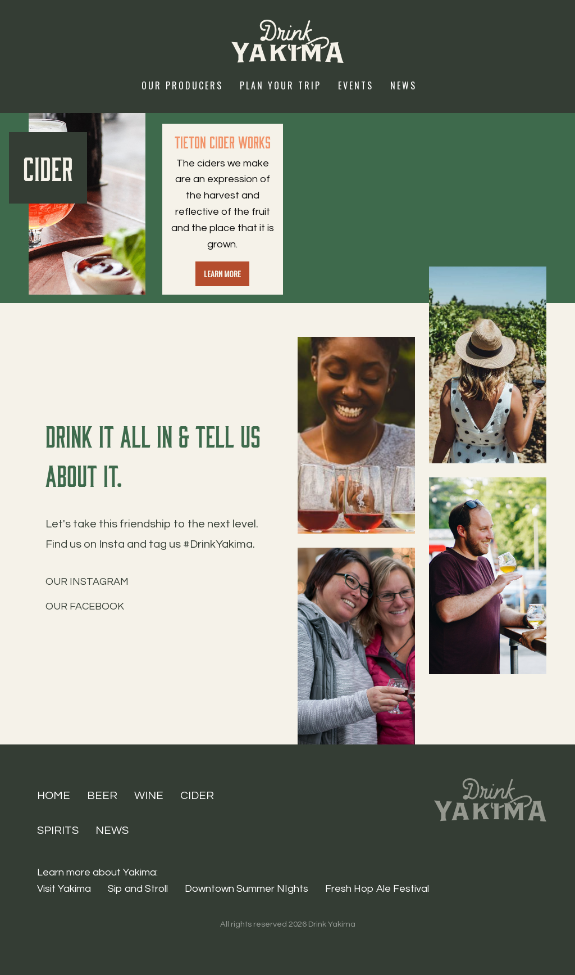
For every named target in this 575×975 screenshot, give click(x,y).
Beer (102, 795)
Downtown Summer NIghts (246, 888)
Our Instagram (87, 581)
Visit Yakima (64, 888)
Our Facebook (84, 606)
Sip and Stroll (138, 888)
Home (53, 795)
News (403, 85)
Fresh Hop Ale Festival (377, 888)
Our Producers (182, 85)
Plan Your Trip (280, 85)
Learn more (222, 273)
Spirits (58, 830)
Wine (148, 795)
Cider (197, 795)
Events (355, 85)
